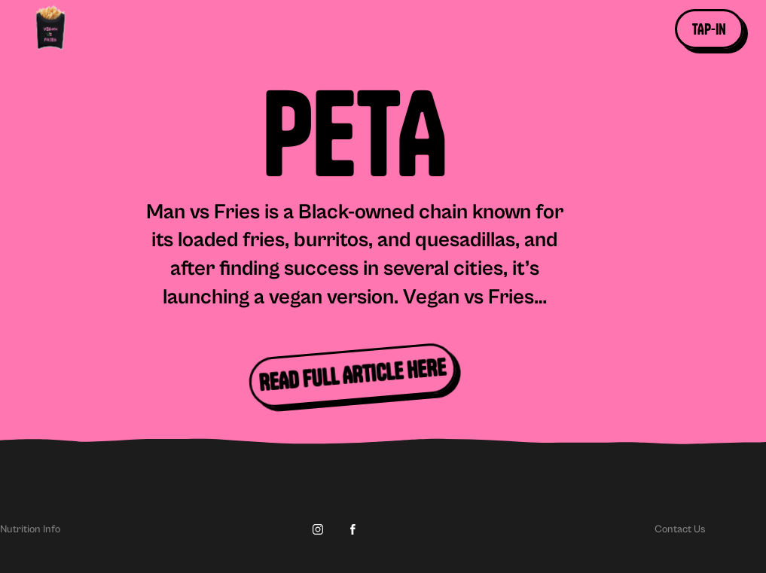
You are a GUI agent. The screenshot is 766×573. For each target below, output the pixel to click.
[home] (65, 28)
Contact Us (680, 529)
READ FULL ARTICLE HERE (352, 374)
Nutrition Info (30, 529)
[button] (709, 29)
